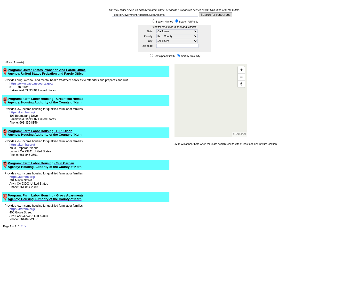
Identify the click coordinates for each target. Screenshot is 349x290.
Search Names (164, 21)
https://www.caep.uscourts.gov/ (31, 83)
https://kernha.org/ (22, 112)
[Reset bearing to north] (241, 83)
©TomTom (239, 134)
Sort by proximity (190, 56)
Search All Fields (188, 21)
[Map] (210, 100)
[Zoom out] (241, 76)
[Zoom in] (241, 69)
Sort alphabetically (164, 56)
